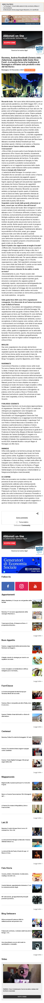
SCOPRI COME (9, 43)
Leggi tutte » (37, 636)
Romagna (5, 70)
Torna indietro (22, 522)
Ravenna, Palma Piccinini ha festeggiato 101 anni (16, 737)
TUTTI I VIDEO (22, 996)
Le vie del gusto (30, 70)
